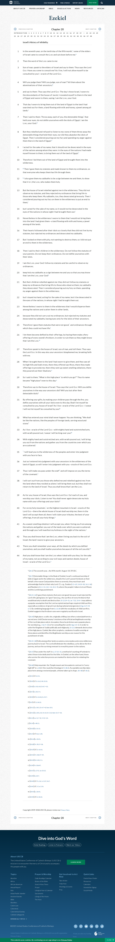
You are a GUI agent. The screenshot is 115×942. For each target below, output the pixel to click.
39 (61, 36)
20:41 (32, 787)
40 (65, 36)
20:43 (32, 793)
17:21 (46, 719)
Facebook (83, 927)
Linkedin (92, 927)
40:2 (87, 672)
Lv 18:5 (38, 708)
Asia (12, 891)
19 (81, 33)
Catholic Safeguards (18, 915)
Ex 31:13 (38, 730)
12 (57, 33)
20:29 (31, 615)
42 (71, 36)
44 (78, 36)
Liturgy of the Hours (43, 897)
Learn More (76, 863)
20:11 (32, 708)
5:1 (73, 583)
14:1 (51, 585)
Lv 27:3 (38, 772)
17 (74, 33)
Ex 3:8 (36, 687)
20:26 (33, 740)
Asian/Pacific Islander (19, 894)
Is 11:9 (46, 782)
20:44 (32, 798)
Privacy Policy (66, 811)
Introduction (20, 33)
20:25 (31, 593)
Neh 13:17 (61, 714)
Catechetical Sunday (19, 912)
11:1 (44, 585)
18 (77, 33)
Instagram (97, 927)
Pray (61, 891)
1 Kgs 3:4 (74, 623)
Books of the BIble (42, 882)
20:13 (32, 719)
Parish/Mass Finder (91, 879)
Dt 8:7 (46, 687)
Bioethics (14, 903)
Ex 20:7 (38, 777)
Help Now (93, 2)
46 (84, 36)
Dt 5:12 (53, 714)
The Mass (38, 900)
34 (45, 36)
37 (55, 36)
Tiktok (102, 927)
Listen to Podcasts (56, 846)
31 (35, 36)
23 (94, 33)
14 (64, 33)
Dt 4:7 (44, 708)
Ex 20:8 (38, 714)
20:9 (31, 703)
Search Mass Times (42, 885)
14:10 (80, 583)
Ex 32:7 (47, 698)
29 (28, 36)
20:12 (32, 714)
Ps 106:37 (39, 756)
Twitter (78, 927)
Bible (13, 900)
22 (90, 33)
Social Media (89, 891)
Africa (13, 882)
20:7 (31, 574)
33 (41, 36)
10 (51, 33)
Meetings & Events (66, 887)
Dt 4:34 (39, 761)
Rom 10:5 (53, 708)
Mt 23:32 (47, 682)
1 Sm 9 (43, 623)
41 (68, 36)
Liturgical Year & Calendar (45, 891)
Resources (88, 882)
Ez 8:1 (39, 677)
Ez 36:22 (39, 703)
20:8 (32, 698)
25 (15, 36)
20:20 (32, 730)
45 (81, 36)
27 (22, 36)
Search (101, 2)
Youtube (87, 927)
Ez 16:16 (41, 751)
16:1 (88, 583)
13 (61, 33)
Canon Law (15, 906)
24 (97, 33)
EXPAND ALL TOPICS (18, 920)
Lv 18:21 (39, 740)
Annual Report (16, 888)
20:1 (31, 569)
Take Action (63, 881)
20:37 (31, 653)
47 (88, 36)
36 (51, 36)
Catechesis (15, 909)
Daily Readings (49, 3)
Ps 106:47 (39, 766)
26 (18, 36)
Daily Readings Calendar (57, 3)
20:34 (32, 766)
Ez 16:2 (40, 682)
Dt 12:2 (73, 626)
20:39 (32, 777)
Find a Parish (65, 3)
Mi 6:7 (34, 607)
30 (31, 36)
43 (74, 36)
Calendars (88, 885)
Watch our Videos (72, 846)
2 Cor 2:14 (42, 787)
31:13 (47, 714)
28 (25, 36)
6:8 (41, 687)
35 (48, 36)
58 (44, 745)
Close (109, 940)
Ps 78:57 (39, 745)
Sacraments (39, 894)
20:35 (31, 639)
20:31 (32, 756)
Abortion (14, 879)
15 (67, 33)
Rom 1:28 (41, 735)
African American (17, 885)
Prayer (37, 888)
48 (91, 36)
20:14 (32, 724)
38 (58, 36)
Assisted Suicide (17, 897)
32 (38, 36)
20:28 (32, 745)
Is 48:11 (38, 724)
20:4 (32, 682)
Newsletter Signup (91, 888)
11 (54, 33)
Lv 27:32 (56, 653)
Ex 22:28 (64, 607)
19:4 (80, 599)
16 (71, 33)
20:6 (32, 687)
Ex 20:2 (37, 693)
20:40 (31, 666)
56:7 (51, 782)
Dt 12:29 (64, 599)
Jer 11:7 (38, 719)
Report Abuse (78, 3)
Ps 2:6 (40, 782)
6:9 (76, 583)
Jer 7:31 (74, 599)
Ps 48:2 (66, 669)
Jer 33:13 (45, 772)
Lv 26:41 (39, 793)
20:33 (32, 761)
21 (87, 33)
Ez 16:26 (40, 698)
